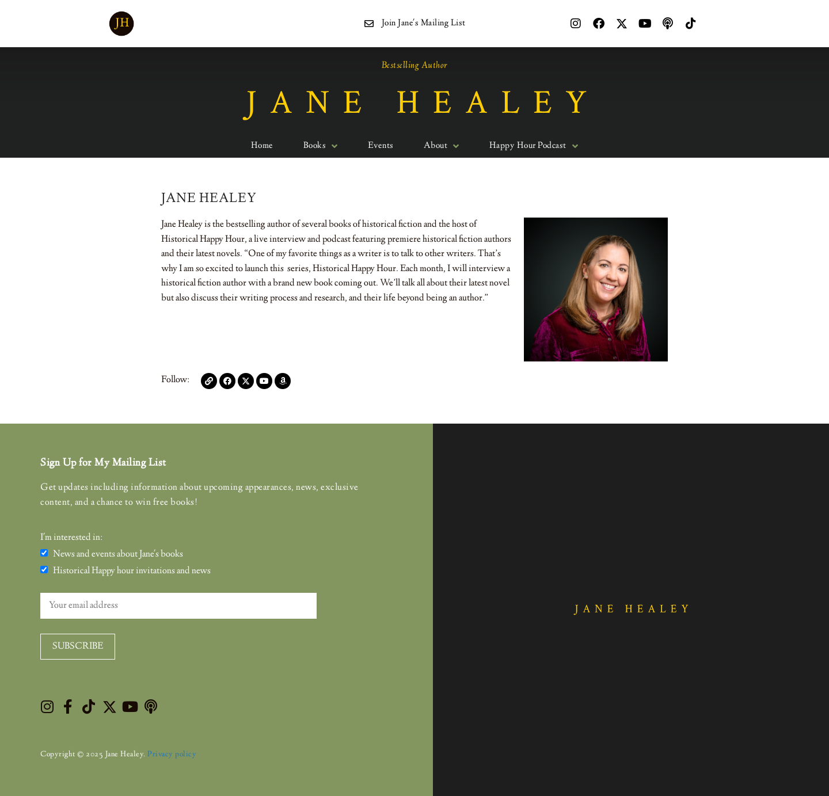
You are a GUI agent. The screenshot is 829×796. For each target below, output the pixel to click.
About (441, 146)
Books (320, 146)
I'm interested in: (71, 537)
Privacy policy (171, 754)
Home (262, 146)
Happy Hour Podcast (534, 146)
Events (381, 146)
